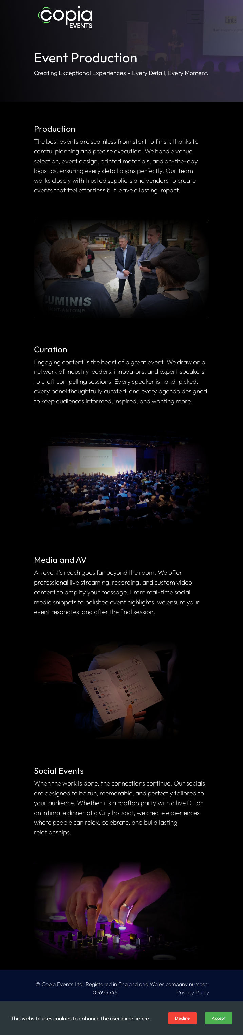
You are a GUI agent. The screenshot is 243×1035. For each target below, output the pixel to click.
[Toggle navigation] (195, 17)
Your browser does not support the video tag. (121, 269)
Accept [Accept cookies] (219, 1018)
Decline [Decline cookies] (182, 1018)
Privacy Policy (192, 992)
